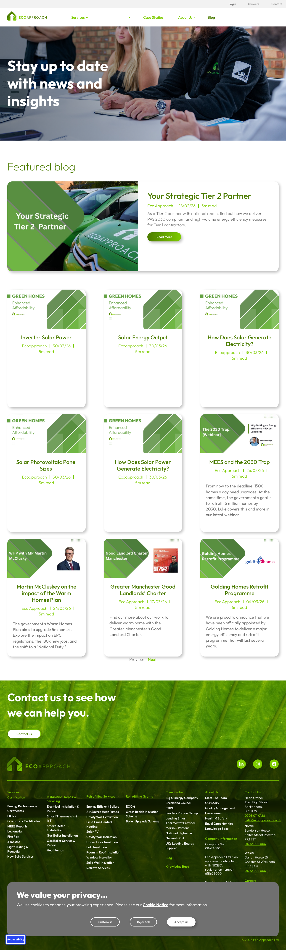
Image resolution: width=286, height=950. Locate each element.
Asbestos (13, 842)
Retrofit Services (98, 868)
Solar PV (92, 832)
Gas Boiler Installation (62, 835)
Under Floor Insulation (102, 842)
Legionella (14, 831)
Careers (250, 881)
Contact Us (253, 792)
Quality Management (220, 808)
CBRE (170, 808)
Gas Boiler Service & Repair (61, 843)
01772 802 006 (255, 844)
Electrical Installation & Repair (63, 808)
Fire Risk (13, 837)
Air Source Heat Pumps (102, 812)
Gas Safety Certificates (23, 821)
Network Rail (175, 838)
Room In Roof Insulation (103, 852)
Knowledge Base (177, 866)
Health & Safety (216, 818)
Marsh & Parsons (177, 828)
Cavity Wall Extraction (102, 817)
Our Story (212, 803)
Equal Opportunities (219, 824)
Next (152, 659)
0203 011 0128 (255, 816)
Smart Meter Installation (56, 828)
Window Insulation (99, 857)
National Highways (179, 833)
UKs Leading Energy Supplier (180, 845)
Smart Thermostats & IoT (62, 818)
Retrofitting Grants (139, 796)
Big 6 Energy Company (182, 798)
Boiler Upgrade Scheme (142, 821)
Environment (214, 813)
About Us (211, 792)
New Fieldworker (217, 921)
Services (78, 17)
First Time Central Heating (99, 824)
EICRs (11, 816)
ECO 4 (130, 806)
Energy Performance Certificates (22, 808)
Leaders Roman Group (182, 813)
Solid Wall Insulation (100, 863)
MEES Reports (17, 826)
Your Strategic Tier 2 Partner (199, 196)
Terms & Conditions (258, 902)
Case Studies (174, 792)
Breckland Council (178, 803)
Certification (16, 797)
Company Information (221, 839)
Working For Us (256, 886)
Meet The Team (216, 798)
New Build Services (20, 856)
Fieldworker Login (218, 915)
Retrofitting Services (100, 796)
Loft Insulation (96, 847)
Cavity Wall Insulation (101, 837)
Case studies (153, 17)
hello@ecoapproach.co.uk (263, 820)
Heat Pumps (55, 850)
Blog (211, 17)
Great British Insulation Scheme (142, 814)
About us (185, 17)
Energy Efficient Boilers (102, 806)
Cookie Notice (254, 912)
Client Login (213, 909)
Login (209, 904)
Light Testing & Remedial (17, 849)
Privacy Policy (254, 907)
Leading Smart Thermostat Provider (180, 820)
